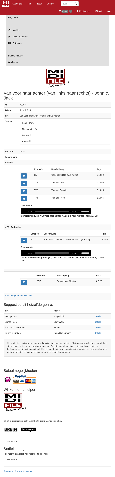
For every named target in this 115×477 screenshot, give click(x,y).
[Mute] (79, 211)
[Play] (24, 211)
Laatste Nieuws (15, 56)
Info (29, 4)
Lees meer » (11, 441)
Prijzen (39, 4)
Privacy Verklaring (23, 471)
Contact (50, 4)
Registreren (83, 11)
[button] (109, 11)
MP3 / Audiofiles (18, 36)
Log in (99, 11)
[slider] (52, 211)
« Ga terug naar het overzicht (18, 295)
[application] (56, 211)
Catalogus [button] (17, 4)
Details (97, 316)
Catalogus (15, 43)
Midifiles (14, 30)
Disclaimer (13, 62)
